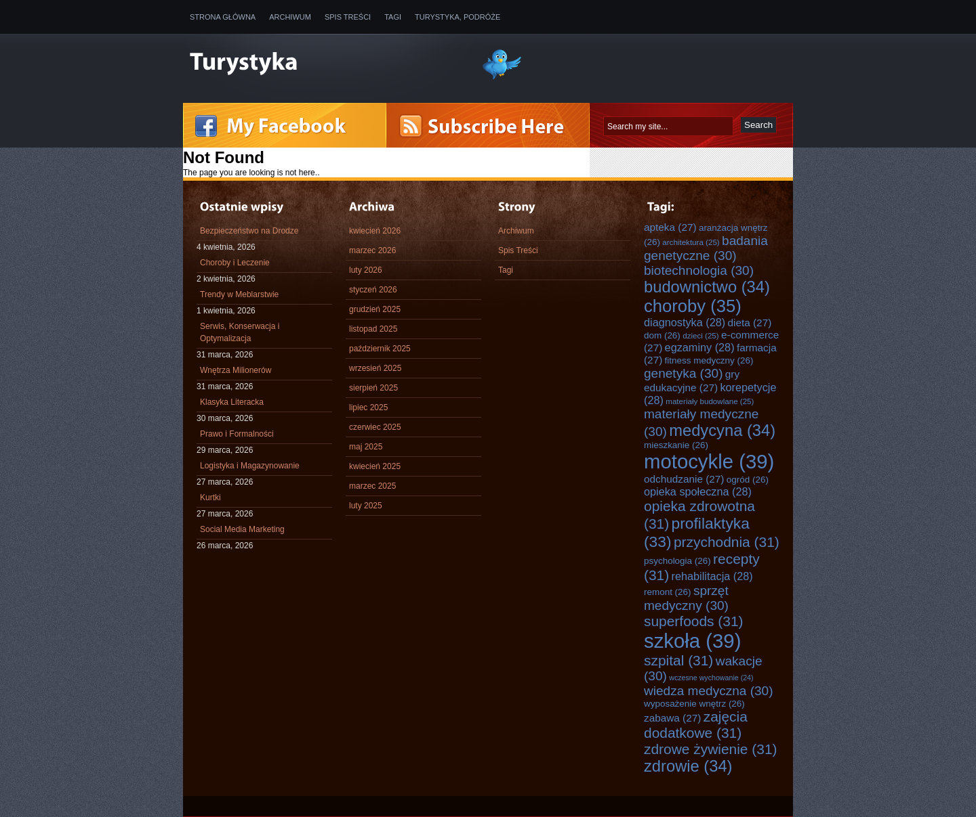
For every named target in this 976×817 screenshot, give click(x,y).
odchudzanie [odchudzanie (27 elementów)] (684, 479)
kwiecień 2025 (375, 466)
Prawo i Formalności (237, 434)
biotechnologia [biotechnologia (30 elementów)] (699, 270)
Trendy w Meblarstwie (239, 294)
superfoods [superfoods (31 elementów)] (694, 621)
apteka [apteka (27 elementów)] (670, 227)
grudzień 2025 (375, 309)
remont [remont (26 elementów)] (667, 592)
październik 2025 (380, 348)
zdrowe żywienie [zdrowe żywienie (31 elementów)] (710, 749)
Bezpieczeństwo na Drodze (249, 231)
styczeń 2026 (373, 289)
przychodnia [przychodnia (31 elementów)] (726, 542)
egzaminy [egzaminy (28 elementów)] (700, 347)
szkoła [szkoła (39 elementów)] (692, 641)
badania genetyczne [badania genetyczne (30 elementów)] (706, 248)
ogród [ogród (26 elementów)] (748, 479)
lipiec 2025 (368, 407)
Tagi (392, 17)
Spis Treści (348, 17)
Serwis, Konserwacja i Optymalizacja (239, 332)
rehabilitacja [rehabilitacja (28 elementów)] (712, 576)
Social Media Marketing (242, 529)
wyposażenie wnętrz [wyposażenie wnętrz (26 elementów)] (694, 704)
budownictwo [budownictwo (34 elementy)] (707, 287)
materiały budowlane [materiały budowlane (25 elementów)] (710, 401)
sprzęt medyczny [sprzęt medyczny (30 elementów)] (686, 598)
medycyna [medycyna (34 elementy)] (722, 430)
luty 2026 (365, 270)
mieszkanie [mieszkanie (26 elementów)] (676, 445)
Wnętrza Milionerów (235, 370)
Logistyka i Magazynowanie (250, 465)
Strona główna (223, 17)
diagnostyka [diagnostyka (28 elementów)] (684, 322)
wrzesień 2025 (375, 368)
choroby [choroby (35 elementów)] (692, 305)
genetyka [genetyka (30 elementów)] (683, 373)
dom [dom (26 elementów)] (662, 335)
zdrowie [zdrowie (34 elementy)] (688, 766)
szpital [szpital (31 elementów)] (678, 660)
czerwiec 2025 (375, 427)
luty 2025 (365, 505)
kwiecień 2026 (375, 231)
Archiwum (290, 17)
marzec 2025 (372, 486)
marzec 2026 (372, 250)
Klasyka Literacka (232, 402)
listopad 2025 (373, 329)
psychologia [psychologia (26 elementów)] (677, 561)
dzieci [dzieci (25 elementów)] (701, 335)
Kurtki (210, 497)
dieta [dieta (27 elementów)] (750, 322)
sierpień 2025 (373, 388)
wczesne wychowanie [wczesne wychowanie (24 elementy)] (711, 678)
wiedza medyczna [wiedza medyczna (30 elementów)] (708, 691)
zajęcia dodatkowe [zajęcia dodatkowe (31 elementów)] (696, 725)
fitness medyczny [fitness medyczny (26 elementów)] (709, 360)
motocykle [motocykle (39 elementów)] (709, 461)
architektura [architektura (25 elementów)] (690, 242)
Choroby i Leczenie (235, 262)
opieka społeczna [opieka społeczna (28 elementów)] (698, 491)
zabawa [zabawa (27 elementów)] (672, 718)
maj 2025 (365, 446)
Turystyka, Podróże (457, 17)
